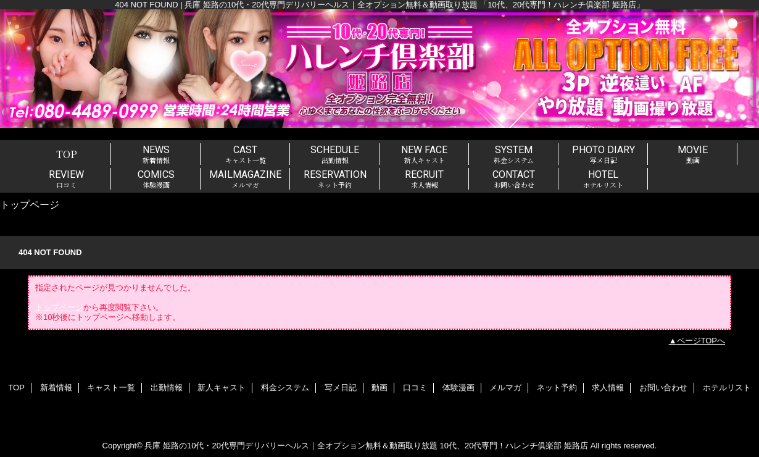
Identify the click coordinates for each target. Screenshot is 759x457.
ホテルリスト (727, 387)
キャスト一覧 (111, 387)
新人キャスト (221, 387)
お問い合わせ (663, 387)
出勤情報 (167, 387)
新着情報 (56, 387)
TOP (66, 153)
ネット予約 (557, 387)
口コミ (415, 387)
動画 (379, 387)
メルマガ (505, 387)
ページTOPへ (701, 340)
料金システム (285, 387)
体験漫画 (458, 387)
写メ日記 (341, 387)
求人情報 (608, 387)
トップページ (59, 307)
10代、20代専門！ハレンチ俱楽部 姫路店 (514, 445)
